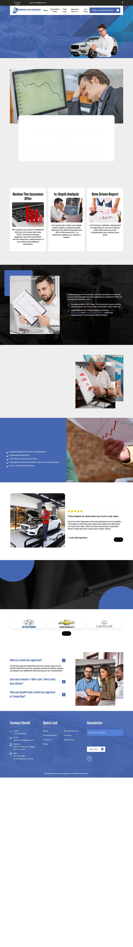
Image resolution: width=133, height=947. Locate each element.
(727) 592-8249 (17, 3)
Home (45, 731)
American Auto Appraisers (61, 773)
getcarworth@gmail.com (37, 2)
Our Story (68, 735)
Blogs (45, 744)
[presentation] (64, 633)
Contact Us (47, 740)
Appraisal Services (71, 731)
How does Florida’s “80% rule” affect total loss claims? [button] (37, 681)
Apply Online (69, 740)
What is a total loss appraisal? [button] (37, 660)
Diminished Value (50, 735)
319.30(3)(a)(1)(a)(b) (94, 312)
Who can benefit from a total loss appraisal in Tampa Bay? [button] (37, 694)
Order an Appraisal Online (102, 10)
